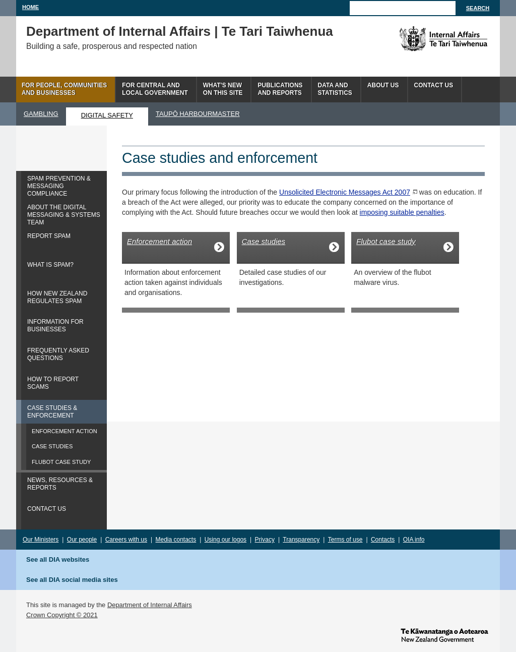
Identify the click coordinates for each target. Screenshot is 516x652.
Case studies (264, 241)
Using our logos (225, 539)
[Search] (403, 8)
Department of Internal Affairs (149, 605)
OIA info (414, 539)
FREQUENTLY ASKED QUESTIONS (58, 354)
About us (383, 85)
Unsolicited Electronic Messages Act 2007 (344, 192)
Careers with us (126, 539)
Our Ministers (40, 539)
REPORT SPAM (49, 236)
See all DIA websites (57, 559)
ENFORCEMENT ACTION (64, 431)
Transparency (301, 539)
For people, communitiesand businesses (64, 89)
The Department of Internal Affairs (420, 38)
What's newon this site (223, 89)
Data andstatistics (335, 89)
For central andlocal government (154, 89)
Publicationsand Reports (279, 89)
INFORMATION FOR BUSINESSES (55, 325)
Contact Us (434, 85)
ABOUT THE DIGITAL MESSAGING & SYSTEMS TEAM (63, 215)
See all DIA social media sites (72, 579)
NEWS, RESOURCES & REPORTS (60, 484)
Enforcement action (159, 241)
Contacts (383, 539)
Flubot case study (386, 241)
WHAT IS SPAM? (50, 264)
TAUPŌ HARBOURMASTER (198, 113)
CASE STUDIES (52, 446)
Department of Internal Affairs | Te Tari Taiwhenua (179, 31)
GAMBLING (41, 113)
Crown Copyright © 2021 (62, 615)
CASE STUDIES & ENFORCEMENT (52, 411)
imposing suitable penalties (402, 212)
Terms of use (345, 539)
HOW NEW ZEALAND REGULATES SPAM (57, 297)
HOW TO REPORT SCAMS (53, 383)
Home (30, 7)
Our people (82, 539)
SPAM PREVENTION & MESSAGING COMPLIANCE (59, 186)
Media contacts (176, 539)
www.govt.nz (444, 634)
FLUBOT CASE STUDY (61, 462)
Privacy (265, 539)
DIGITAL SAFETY (107, 115)
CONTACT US (46, 508)
